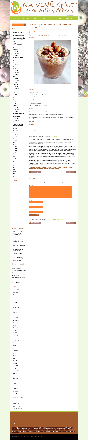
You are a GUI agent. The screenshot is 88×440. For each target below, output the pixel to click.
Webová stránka (33, 210)
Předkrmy (15, 47)
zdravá (52, 168)
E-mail (30, 205)
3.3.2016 (32, 31)
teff (15, 154)
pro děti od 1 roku (33, 168)
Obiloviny (15, 142)
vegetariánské (69, 18)
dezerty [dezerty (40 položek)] (57, 427)
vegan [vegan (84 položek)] (25, 431)
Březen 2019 (15, 300)
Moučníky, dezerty (59, 18)
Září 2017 (15, 345)
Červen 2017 (15, 353)
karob (54, 167)
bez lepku (43, 33)
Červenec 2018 (16, 320)
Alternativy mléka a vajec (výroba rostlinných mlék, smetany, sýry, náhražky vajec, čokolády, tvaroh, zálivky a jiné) (19, 38)
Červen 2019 (15, 294)
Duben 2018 (15, 327)
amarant (16, 144)
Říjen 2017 (15, 343)
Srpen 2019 (15, 292)
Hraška (14, 169)
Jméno (30, 200)
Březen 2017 (15, 360)
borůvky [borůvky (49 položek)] (42, 427)
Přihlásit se (15, 401)
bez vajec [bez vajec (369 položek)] (37, 427)
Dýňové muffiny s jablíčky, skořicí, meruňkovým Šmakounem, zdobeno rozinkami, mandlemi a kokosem (18, 234)
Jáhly (16, 146)
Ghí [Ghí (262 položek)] (71, 427)
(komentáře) (16, 406)
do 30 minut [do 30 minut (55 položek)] (63, 427)
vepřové (16, 99)
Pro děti (58, 35)
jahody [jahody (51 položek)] (19, 428)
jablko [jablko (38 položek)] (14, 428)
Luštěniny (15, 156)
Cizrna (16, 158)
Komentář (33, 37)
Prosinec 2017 (16, 338)
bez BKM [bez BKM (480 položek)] (19, 427)
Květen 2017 (15, 355)
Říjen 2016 (15, 373)
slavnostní (40, 168)
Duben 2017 (15, 358)
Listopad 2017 (16, 340)
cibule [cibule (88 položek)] (47, 427)
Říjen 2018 (15, 312)
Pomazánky (15, 49)
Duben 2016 (15, 388)
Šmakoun (15, 171)
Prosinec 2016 (16, 368)
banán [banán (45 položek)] (15, 427)
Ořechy (51, 35)
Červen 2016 (15, 383)
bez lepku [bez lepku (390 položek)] (31, 427)
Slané (16, 140)
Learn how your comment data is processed (54, 219)
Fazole (16, 161)
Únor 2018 (15, 332)
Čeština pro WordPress (17, 408)
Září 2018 (15, 315)
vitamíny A (31, 150)
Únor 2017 (15, 363)
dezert (49, 167)
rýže (15, 152)
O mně (23, 18)
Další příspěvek (70, 172)
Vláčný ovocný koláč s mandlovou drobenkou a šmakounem (18, 241)
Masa (14, 92)
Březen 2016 (15, 391)
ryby (15, 103)
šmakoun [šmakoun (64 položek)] (72, 431)
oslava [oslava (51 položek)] (70, 428)
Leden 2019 (15, 305)
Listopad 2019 (16, 289)
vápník (56, 149)
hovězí (16, 96)
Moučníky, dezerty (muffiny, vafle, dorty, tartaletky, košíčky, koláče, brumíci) (19, 115)
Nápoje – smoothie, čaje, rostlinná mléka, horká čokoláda (18, 45)
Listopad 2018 (16, 310)
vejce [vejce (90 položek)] (43, 431)
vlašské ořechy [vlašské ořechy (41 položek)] (49, 431)
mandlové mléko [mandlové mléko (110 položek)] (55, 428)
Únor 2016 (15, 393)
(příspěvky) (16, 403)
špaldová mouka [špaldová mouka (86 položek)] (16, 432)
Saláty (14, 66)
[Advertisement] (19, 204)
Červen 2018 (15, 322)
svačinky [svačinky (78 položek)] (15, 431)
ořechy (59, 167)
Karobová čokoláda (59, 161)
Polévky (35, 18)
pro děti (70, 167)
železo (59, 149)
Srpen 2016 (15, 378)
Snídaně (29, 18)
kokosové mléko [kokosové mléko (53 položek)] (37, 428)
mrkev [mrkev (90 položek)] (65, 428)
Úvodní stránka (15, 18)
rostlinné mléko (53, 136)
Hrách (16, 163)
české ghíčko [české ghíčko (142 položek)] (56, 431)
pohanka (54, 35)
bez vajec (56, 33)
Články (14, 173)
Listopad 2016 (16, 371)
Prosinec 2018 (16, 307)
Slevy (14, 176)
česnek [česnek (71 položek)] (62, 431)
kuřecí (16, 98)
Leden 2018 (15, 335)
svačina (46, 168)
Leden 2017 (15, 365)
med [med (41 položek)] (61, 428)
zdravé (57, 168)
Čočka (16, 160)
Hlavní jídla (42, 18)
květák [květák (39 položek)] (43, 428)
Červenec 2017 (16, 350)
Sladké (61, 35)
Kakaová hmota (15, 277)
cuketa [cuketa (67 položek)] (52, 427)
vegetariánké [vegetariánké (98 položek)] (31, 431)
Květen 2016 (15, 386)
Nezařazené (15, 175)
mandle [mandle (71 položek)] (48, 428)
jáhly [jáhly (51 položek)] (24, 428)
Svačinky (50, 18)
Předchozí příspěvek (35, 172)
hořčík (53, 149)
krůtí (16, 94)
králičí (16, 101)
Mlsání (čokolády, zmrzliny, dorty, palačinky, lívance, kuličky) (18, 126)
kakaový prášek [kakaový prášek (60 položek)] (29, 428)
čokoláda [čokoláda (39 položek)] (67, 431)
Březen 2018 (15, 330)
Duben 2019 (15, 297)
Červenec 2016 (16, 381)
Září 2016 (15, 376)
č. (30, 37)
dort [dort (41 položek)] (68, 427)
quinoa (16, 150)
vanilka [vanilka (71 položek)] (20, 431)
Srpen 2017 (15, 348)
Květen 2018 (15, 325)
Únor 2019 (15, 302)
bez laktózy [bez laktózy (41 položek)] (25, 427)
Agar (14, 167)
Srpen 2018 (15, 317)
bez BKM (32, 33)
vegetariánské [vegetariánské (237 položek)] (38, 431)
